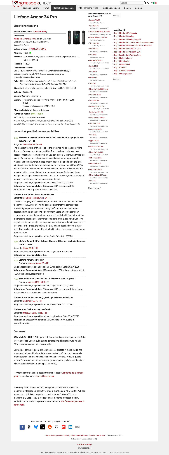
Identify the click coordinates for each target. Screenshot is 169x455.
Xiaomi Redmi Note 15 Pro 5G (99, 32)
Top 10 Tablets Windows (124, 71)
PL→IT (39, 301)
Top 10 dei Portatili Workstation (127, 55)
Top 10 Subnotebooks (123, 58)
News (46, 8)
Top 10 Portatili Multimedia (125, 33)
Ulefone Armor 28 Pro (97, 118)
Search (127, 8)
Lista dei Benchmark (44, 376)
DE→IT (34, 248)
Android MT (33, 282)
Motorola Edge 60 (95, 169)
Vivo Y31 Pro (93, 49)
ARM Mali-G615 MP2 (37, 49)
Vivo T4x (92, 181)
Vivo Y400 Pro (94, 100)
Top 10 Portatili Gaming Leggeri (127, 39)
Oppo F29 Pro (94, 141)
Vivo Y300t (93, 72)
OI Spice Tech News (32, 198)
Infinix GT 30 (93, 66)
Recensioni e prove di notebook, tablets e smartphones (66, 435)
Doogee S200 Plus (95, 129)
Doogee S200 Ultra (95, 60)
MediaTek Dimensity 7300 (25, 39)
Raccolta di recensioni (63, 8)
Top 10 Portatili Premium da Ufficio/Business (133, 45)
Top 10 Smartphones (123, 74)
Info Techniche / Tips (88, 8)
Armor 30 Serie (39, 32)
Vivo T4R (92, 83)
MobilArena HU (30, 313)
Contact (138, 8)
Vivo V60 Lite (94, 43)
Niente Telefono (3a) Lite (98, 37)
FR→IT (45, 282)
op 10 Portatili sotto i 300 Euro (128, 49)
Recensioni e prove (30, 8)
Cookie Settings (84, 444)
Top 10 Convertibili (122, 64)
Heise (26, 248)
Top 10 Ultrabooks (121, 61)
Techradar (27, 144)
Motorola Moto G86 (96, 152)
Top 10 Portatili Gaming (124, 36)
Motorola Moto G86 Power (98, 89)
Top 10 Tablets (120, 67)
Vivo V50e (93, 135)
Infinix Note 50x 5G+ (96, 146)
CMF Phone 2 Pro (95, 158)
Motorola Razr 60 (95, 164)
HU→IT (43, 313)
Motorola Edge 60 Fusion (98, 175)
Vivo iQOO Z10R (95, 95)
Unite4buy (27, 301)
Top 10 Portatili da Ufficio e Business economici (134, 42)
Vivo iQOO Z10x (94, 123)
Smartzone (33, 263)
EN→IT (39, 144)
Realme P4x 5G (94, 20)
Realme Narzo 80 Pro (96, 106)
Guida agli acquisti (111, 8)
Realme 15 (93, 77)
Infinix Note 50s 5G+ (96, 112)
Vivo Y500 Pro (94, 26)
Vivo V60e (93, 55)
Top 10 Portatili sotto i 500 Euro (127, 52)
